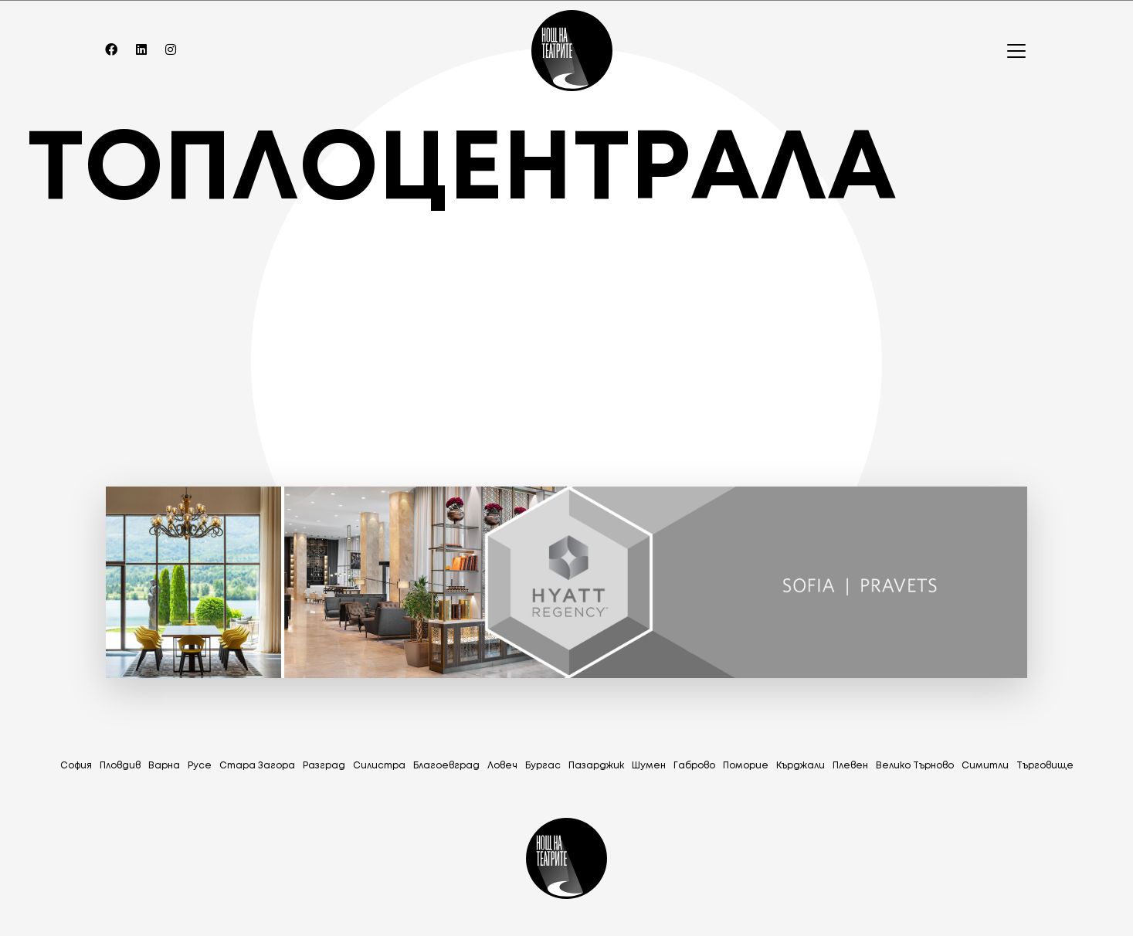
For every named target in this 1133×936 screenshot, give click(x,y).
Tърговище (1045, 766)
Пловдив (120, 766)
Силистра (379, 766)
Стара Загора (257, 766)
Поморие (745, 766)
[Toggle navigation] (1012, 51)
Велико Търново (915, 766)
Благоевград (446, 766)
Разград (324, 766)
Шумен (649, 766)
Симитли (985, 766)
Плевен (850, 766)
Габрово (694, 766)
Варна (164, 766)
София (76, 766)
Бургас (543, 766)
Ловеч (502, 766)
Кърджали (800, 766)
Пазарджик (596, 766)
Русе (200, 766)
